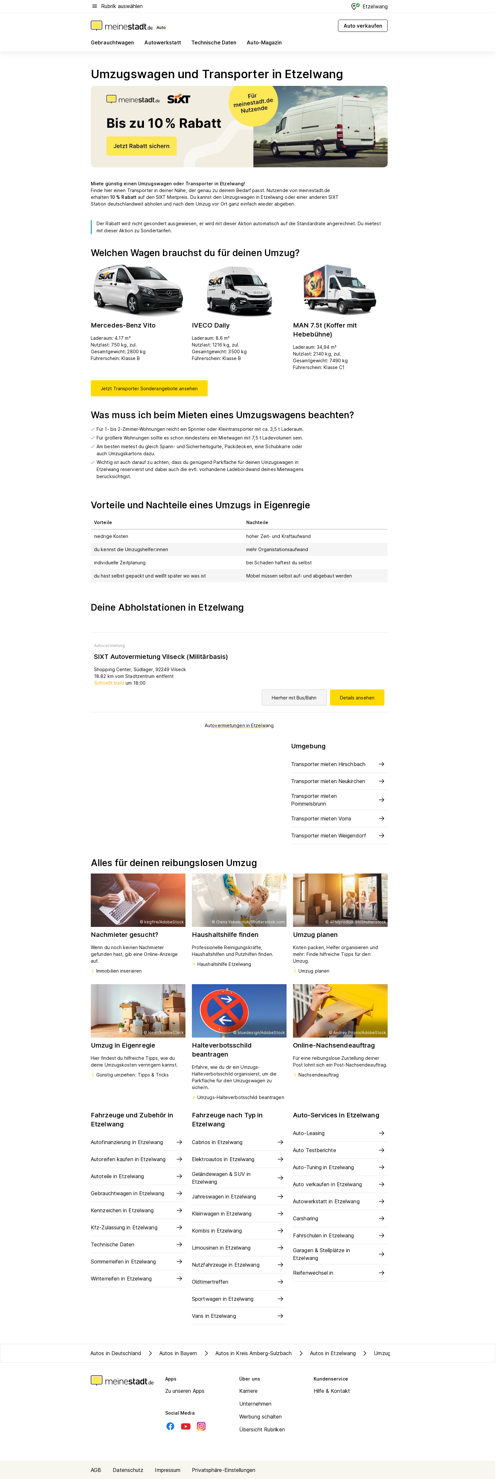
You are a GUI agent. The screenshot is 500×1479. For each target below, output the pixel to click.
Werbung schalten (260, 1416)
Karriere (248, 1391)
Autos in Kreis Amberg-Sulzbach (247, 1353)
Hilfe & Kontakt (332, 1391)
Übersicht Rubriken (262, 1429)
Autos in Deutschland (115, 1353)
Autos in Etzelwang (326, 1353)
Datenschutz (128, 1470)
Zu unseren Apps (185, 1391)
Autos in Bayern (171, 1353)
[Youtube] (186, 1426)
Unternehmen (255, 1403)
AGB (96, 1470)
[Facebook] (170, 1426)
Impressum (167, 1470)
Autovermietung (109, 645)
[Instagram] (201, 1426)
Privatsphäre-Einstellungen (223, 1470)
